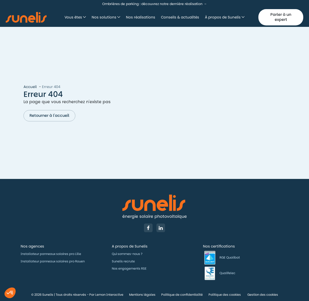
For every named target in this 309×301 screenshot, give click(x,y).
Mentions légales (142, 294)
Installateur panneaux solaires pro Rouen (53, 261)
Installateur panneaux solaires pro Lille (51, 254)
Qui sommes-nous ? (127, 254)
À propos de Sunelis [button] (223, 17)
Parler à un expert (280, 17)
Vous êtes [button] (74, 17)
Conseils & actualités (180, 17)
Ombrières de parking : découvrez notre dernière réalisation (152, 3)
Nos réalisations (140, 17)
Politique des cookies (225, 294)
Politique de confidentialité (182, 294)
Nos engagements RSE (129, 268)
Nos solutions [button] (104, 17)
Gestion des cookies (262, 294)
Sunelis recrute (123, 261)
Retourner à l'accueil (49, 115)
